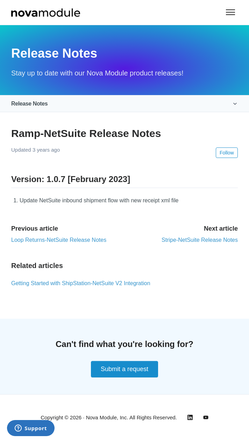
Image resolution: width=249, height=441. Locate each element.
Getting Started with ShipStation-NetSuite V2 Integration (80, 283)
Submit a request (124, 369)
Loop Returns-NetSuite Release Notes (58, 240)
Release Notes (29, 104)
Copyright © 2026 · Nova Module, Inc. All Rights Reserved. (109, 417)
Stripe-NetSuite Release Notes (200, 240)
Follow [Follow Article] (227, 153)
